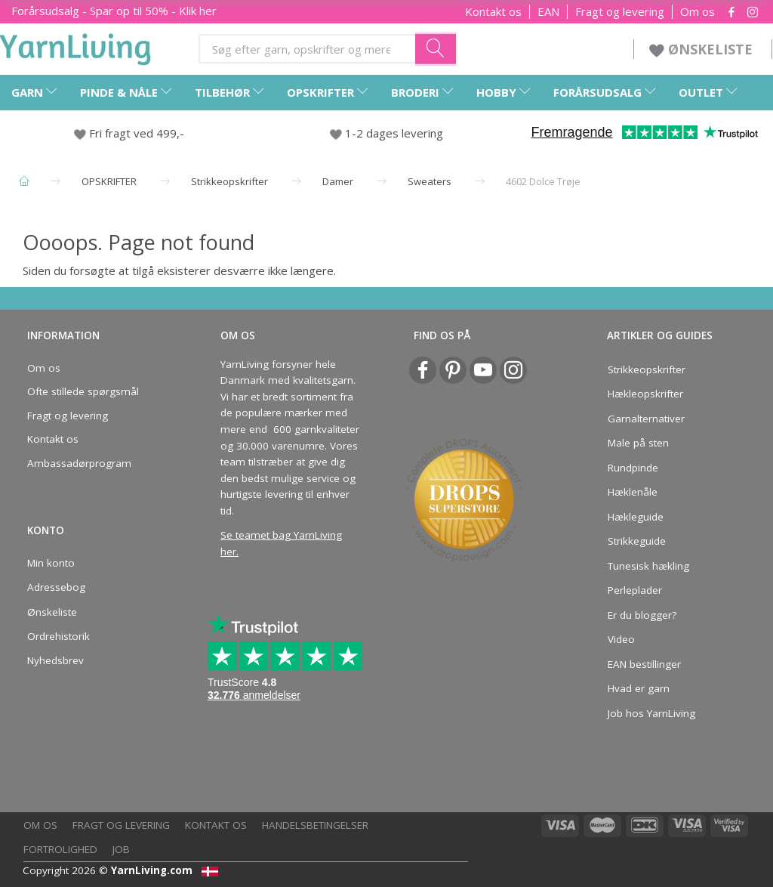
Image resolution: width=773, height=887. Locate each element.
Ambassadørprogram (79, 463)
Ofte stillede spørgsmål (83, 391)
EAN (548, 12)
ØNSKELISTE (702, 49)
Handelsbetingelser (315, 825)
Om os (697, 12)
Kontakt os (493, 12)
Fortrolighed (60, 849)
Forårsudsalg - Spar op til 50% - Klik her (114, 10)
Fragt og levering (619, 12)
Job (121, 849)
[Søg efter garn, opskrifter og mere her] (436, 48)
